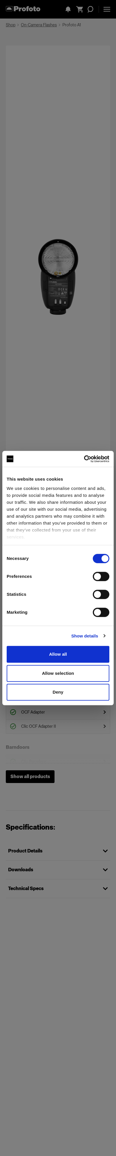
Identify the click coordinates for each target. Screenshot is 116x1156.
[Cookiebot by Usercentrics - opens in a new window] (84, 459)
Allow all (58, 654)
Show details (84, 635)
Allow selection (58, 673)
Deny (57, 692)
